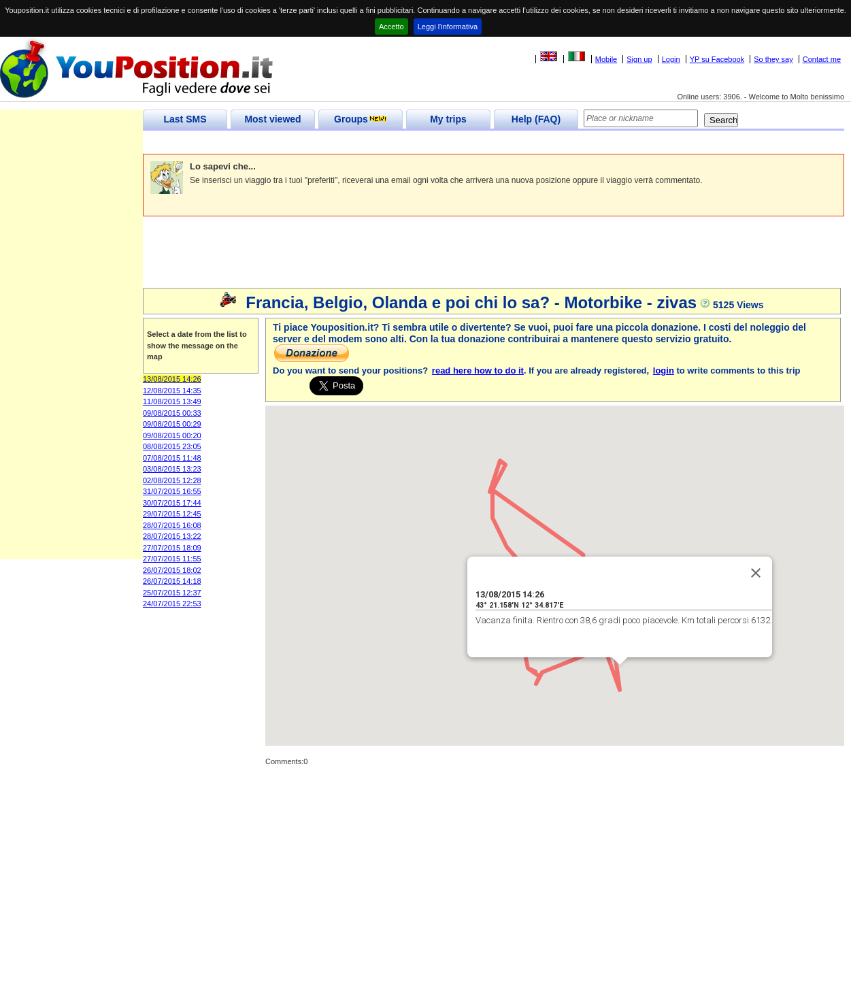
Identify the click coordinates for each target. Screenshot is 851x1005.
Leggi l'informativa (448, 26)
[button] (583, 542)
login (663, 370)
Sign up (639, 59)
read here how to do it (478, 370)
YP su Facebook (717, 59)
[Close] (755, 573)
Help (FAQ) (536, 119)
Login (671, 59)
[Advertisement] (390, 142)
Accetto (391, 26)
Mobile (606, 59)
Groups (360, 119)
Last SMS (184, 119)
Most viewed (272, 119)
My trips (448, 119)
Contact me (822, 59)
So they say (773, 59)
